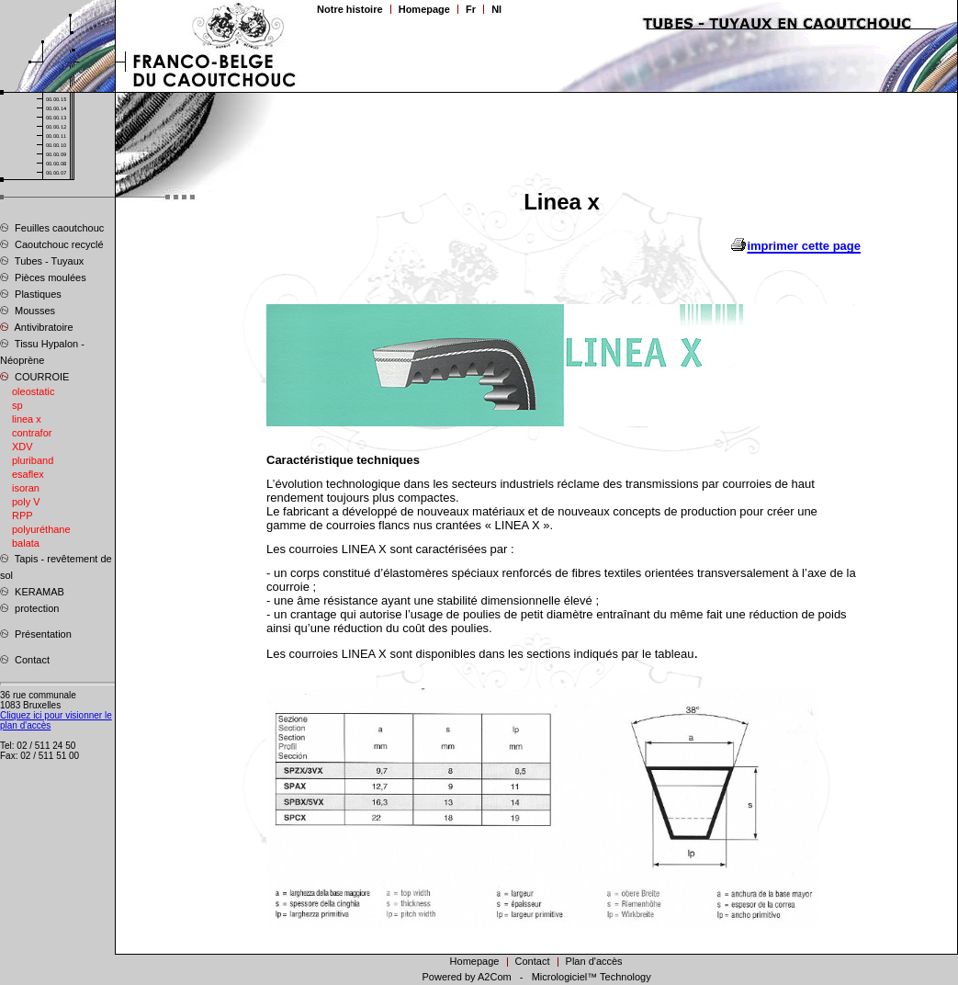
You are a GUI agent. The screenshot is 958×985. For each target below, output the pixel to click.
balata (25, 543)
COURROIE (34, 375)
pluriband (32, 460)
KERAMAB (32, 590)
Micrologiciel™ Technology (591, 976)
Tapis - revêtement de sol (56, 566)
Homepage (424, 9)
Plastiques (31, 293)
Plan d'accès (594, 961)
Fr (471, 9)
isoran (25, 487)
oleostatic (33, 391)
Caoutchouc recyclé (52, 243)
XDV (22, 446)
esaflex (28, 474)
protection (29, 607)
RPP (22, 515)
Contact (25, 658)
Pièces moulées (43, 276)
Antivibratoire (36, 326)
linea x (26, 419)
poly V (26, 501)
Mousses (27, 309)
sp (17, 405)
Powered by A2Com (466, 976)
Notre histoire (350, 9)
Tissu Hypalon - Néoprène (42, 351)
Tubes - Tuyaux (42, 260)
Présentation (36, 633)
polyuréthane (41, 529)
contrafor (31, 432)
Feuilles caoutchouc (52, 227)
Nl (496, 9)
